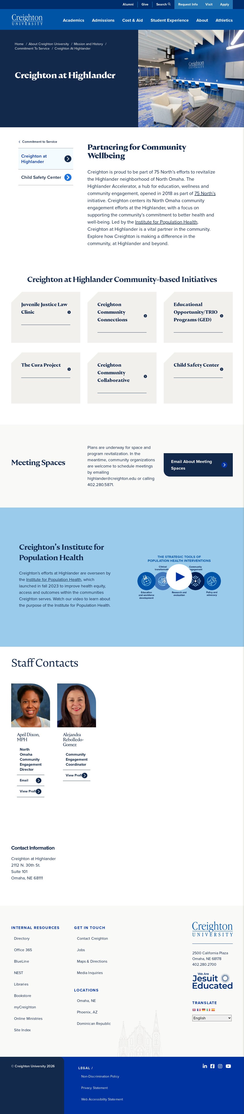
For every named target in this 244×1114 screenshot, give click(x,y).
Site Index (22, 1029)
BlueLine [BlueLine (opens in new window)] (21, 961)
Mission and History (88, 44)
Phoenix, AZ (87, 1012)
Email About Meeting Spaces (191, 464)
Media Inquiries (90, 972)
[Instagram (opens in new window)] (220, 1066)
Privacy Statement (94, 1087)
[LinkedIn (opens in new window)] (205, 1066)
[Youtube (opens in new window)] (228, 1066)
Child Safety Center (41, 177)
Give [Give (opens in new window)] (144, 4)
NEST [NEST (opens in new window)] (18, 972)
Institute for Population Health (166, 222)
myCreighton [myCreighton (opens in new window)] (25, 1007)
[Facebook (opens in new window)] (212, 1066)
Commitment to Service (39, 141)
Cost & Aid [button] (132, 20)
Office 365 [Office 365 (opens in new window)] (23, 949)
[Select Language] (212, 1018)
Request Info (187, 4)
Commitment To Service (32, 48)
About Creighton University (49, 44)
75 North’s (205, 193)
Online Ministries (28, 1018)
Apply (224, 4)
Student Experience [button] (170, 20)
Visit (208, 4)
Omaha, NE (86, 1000)
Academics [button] (73, 20)
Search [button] (161, 4)
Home (19, 44)
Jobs (81, 949)
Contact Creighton (92, 938)
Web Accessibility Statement (102, 1099)
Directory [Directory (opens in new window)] (22, 938)
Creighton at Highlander (34, 159)
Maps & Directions (92, 961)
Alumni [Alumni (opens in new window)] (127, 4)
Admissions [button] (103, 20)
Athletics (224, 20)
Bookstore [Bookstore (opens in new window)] (22, 995)
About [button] (202, 20)
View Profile (29, 791)
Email (24, 780)
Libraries (21, 984)
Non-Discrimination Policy (100, 1076)
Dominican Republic (94, 1023)
